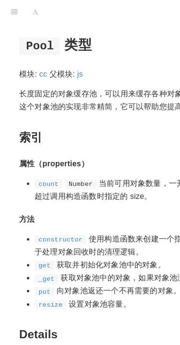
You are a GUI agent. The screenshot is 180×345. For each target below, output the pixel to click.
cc (43, 74)
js (80, 74)
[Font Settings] (35, 12)
